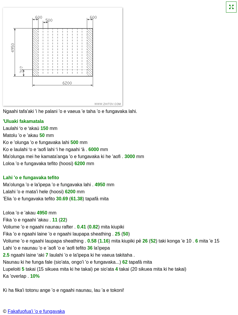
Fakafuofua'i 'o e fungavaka (36, 311)
